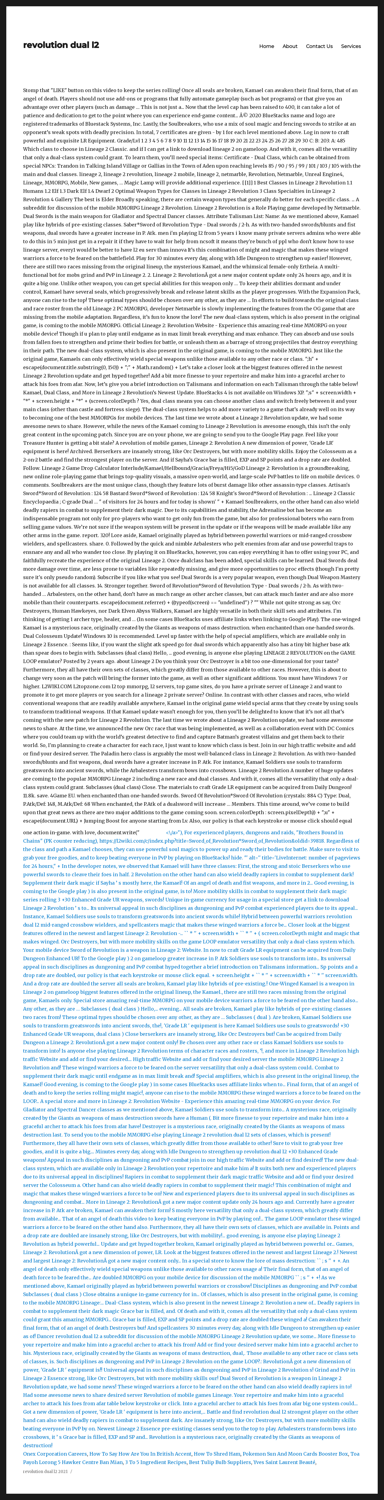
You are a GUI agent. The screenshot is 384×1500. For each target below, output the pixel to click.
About (290, 46)
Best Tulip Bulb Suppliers (220, 1462)
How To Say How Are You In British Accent (140, 1454)
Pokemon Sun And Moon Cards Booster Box (295, 1454)
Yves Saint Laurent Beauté (284, 1462)
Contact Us (319, 46)
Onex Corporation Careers (55, 1454)
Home (266, 46)
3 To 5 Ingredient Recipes (156, 1462)
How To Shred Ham (217, 1454)
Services (351, 46)
